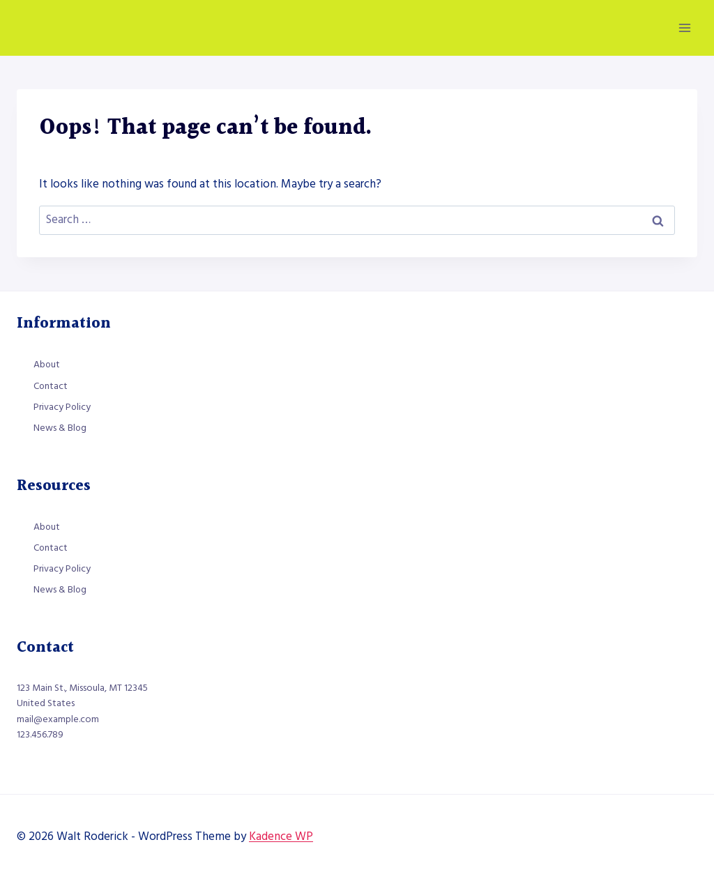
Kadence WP (281, 836)
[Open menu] (684, 27)
